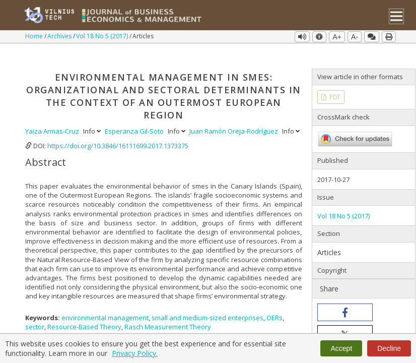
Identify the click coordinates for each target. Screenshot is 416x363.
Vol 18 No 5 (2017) (102, 36)
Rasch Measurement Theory (167, 311)
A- (354, 37)
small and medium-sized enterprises (207, 302)
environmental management (105, 302)
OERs (274, 302)
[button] (345, 297)
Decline (389, 348)
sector (34, 311)
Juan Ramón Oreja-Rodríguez (234, 115)
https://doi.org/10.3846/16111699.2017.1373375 (117, 130)
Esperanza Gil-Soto (135, 115)
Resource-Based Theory (84, 311)
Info (92, 115)
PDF (334, 81)
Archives (60, 36)
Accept (341, 348)
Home (34, 36)
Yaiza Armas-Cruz (53, 115)
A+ (336, 37)
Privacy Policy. (135, 353)
